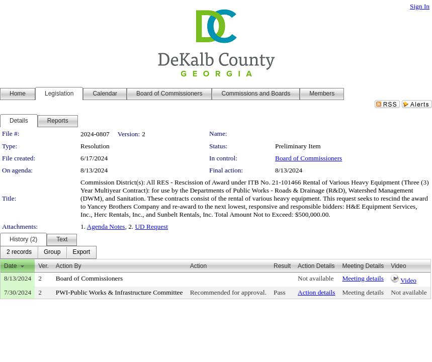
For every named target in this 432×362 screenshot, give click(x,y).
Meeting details (363, 278)
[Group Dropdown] (52, 252)
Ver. (43, 265)
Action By (68, 265)
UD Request (151, 226)
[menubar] (48, 252)
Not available (315, 278)
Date (10, 265)
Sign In (419, 6)
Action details (316, 292)
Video (408, 280)
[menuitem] (19, 252)
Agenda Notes (106, 226)
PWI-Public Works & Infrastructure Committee (119, 292)
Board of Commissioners (308, 158)
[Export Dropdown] (81, 252)
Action (198, 265)
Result (282, 265)
